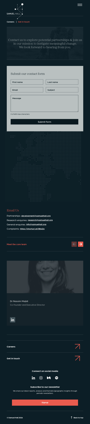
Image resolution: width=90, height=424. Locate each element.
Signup (45, 402)
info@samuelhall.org (36, 224)
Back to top (77, 417)
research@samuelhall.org (40, 220)
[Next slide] (80, 244)
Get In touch (45, 358)
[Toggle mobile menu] (79, 5)
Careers (11, 21)
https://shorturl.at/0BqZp (32, 228)
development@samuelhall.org (36, 215)
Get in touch (24, 21)
